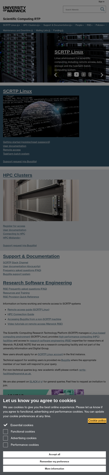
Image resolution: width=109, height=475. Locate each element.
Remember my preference (54, 461)
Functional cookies (19, 432)
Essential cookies (18, 425)
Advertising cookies (20, 438)
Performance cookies (21, 445)
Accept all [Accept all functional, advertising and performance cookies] (54, 454)
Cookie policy (97, 420)
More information (54, 468)
